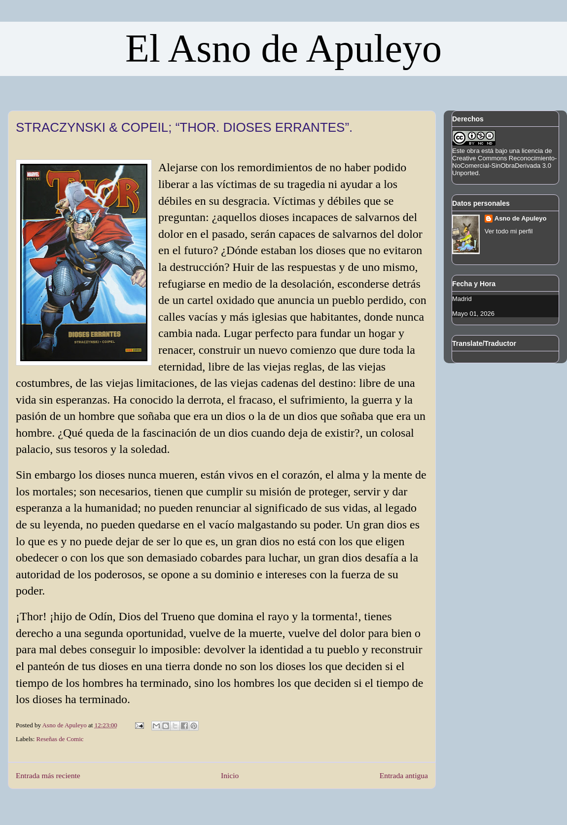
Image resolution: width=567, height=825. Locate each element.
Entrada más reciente (48, 775)
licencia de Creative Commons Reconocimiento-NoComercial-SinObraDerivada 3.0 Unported (504, 162)
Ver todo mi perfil (509, 231)
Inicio (230, 775)
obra (473, 150)
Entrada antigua (404, 775)
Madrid (462, 298)
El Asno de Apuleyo (283, 48)
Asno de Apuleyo (521, 218)
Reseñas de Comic (60, 739)
